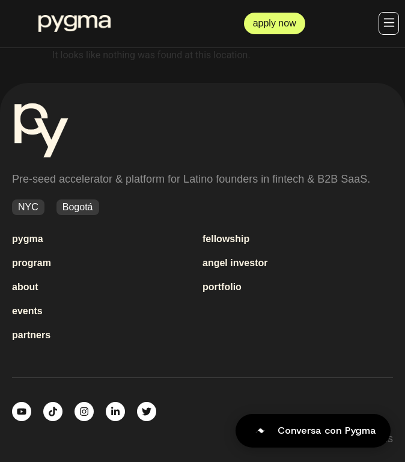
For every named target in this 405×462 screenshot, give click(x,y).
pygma (27, 239)
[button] (389, 23)
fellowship (225, 239)
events (27, 311)
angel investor (234, 263)
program (31, 263)
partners (31, 335)
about (25, 287)
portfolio (222, 287)
